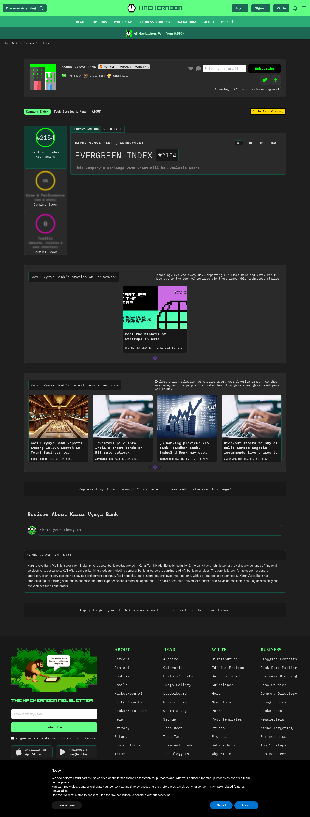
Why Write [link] (221, 754)
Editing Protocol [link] (229, 667)
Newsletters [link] (175, 702)
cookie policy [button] (60, 782)
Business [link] (270, 649)
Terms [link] (120, 754)
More (227, 22)
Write (281, 8)
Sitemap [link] (122, 736)
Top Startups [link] (273, 745)
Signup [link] (169, 719)
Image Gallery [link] (177, 685)
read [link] (169, 649)
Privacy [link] (122, 728)
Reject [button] (221, 805)
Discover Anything (24, 8)
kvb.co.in (74, 75)
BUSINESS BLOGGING (154, 22)
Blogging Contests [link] (278, 659)
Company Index (37, 112)
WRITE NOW (123, 22)
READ (80, 22)
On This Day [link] (175, 710)
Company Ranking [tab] (86, 129)
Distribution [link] (225, 659)
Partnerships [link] (273, 736)
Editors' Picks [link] (178, 676)
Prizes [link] (218, 728)
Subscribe (264, 68)
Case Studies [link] (273, 685)
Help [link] (119, 719)
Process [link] (219, 736)
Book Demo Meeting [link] (278, 667)
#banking (222, 89)
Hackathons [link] (271, 710)
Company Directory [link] (278, 693)
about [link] (122, 649)
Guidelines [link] (222, 685)
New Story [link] (221, 702)
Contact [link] (122, 667)
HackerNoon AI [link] (129, 693)
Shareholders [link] (127, 745)
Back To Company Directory (27, 43)
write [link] (219, 649)
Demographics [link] (273, 702)
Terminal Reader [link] (179, 745)
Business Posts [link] (275, 754)
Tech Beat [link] (173, 728)
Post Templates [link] (227, 719)
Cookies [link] (122, 676)
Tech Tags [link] (173, 736)
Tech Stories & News (70, 112)
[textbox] (155, 576)
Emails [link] (121, 685)
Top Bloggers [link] (176, 754)
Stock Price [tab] (112, 129)
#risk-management (265, 89)
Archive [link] (170, 659)
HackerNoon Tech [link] (131, 710)
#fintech (240, 89)
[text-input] (160, 529)
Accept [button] (246, 805)
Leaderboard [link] (175, 693)
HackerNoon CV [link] (129, 702)
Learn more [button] (67, 805)
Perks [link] (217, 710)
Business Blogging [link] (278, 676)
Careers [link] (122, 659)
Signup (261, 8)
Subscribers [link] (224, 745)
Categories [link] (174, 667)
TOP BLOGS (99, 22)
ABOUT (209, 22)
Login (240, 8)
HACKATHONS (187, 22)
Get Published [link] (226, 676)
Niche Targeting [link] (276, 728)
